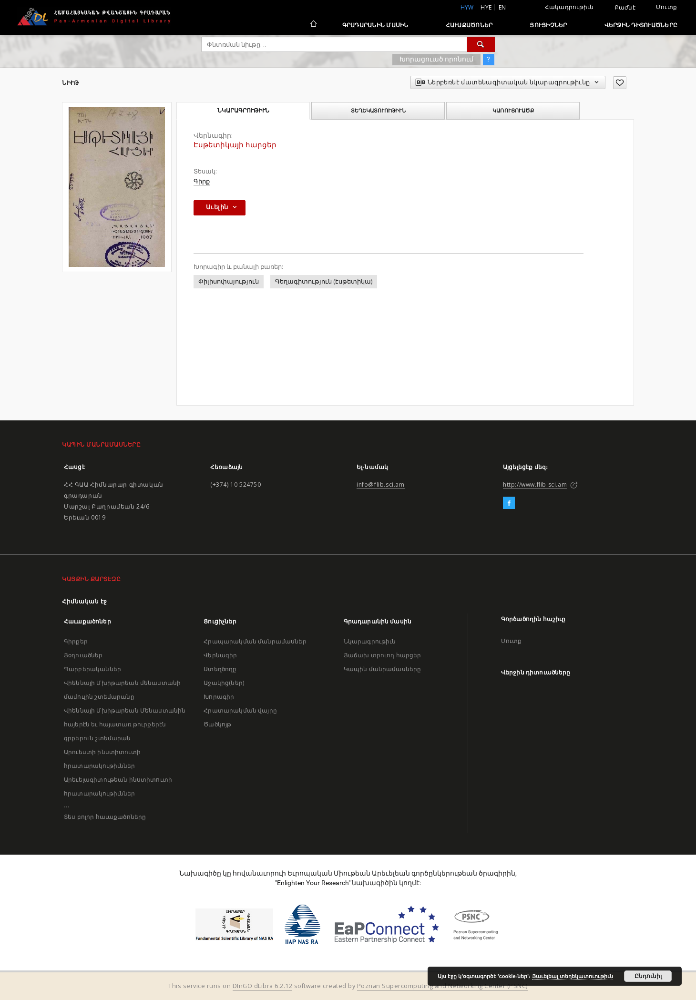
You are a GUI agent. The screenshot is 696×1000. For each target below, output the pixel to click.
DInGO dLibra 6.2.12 (263, 986)
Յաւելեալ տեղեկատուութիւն (572, 976)
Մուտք (666, 7)
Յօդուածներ (83, 655)
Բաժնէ (624, 7)
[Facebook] (509, 503)
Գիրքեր (76, 641)
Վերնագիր (220, 655)
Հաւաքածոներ (469, 25)
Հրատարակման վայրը (240, 710)
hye (486, 7)
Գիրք (202, 181)
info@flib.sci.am (381, 484)
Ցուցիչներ (548, 25)
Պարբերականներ (92, 669)
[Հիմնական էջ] (313, 24)
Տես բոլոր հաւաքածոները (105, 817)
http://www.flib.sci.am (535, 484)
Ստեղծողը (220, 669)
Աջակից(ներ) (224, 683)
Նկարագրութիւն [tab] (243, 110)
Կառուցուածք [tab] (513, 110)
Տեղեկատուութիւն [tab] (378, 110)
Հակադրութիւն (569, 7)
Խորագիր (219, 697)
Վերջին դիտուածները (641, 25)
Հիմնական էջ (84, 601)
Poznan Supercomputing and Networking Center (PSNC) (442, 986)
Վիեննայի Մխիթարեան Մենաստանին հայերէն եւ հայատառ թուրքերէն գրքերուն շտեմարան (124, 724)
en (502, 7)
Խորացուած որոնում (436, 59)
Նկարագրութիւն (370, 641)
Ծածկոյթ (217, 724)
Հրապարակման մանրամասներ (255, 641)
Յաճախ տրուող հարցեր (382, 655)
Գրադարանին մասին (375, 25)
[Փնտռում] (481, 44)
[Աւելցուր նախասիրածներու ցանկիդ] (619, 82)
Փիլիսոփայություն (228, 281)
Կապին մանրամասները (382, 669)
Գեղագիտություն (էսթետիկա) (323, 281)
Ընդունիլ (648, 976)
